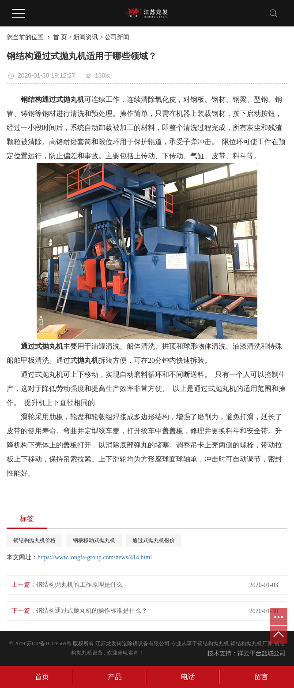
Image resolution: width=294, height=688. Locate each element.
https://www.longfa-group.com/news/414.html (95, 557)
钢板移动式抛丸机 (94, 540)
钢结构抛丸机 (213, 643)
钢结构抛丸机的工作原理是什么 (79, 584)
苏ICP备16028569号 (49, 643)
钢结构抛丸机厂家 (251, 643)
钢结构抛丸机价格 (34, 540)
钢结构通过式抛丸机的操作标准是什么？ (91, 610)
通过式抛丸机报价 (153, 540)
